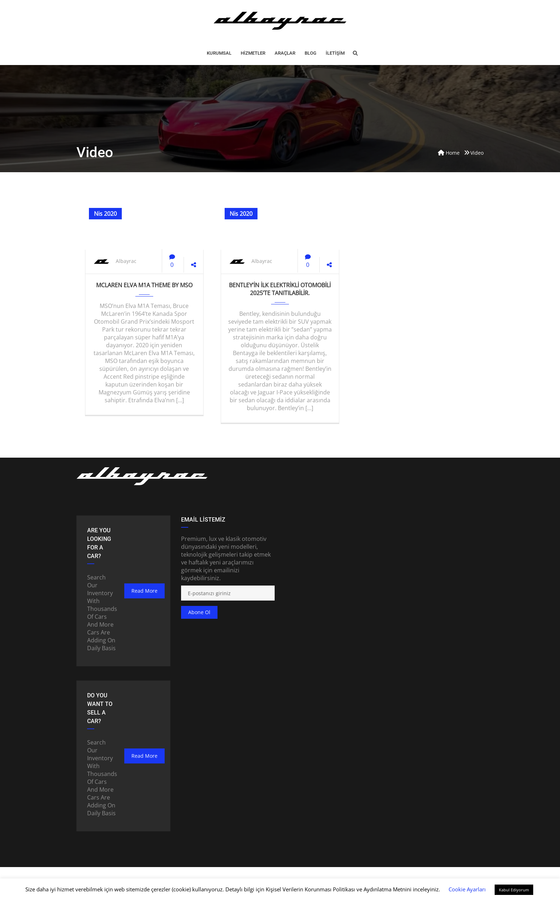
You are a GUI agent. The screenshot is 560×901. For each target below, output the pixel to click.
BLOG (310, 53)
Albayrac (126, 261)
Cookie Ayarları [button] (467, 889)
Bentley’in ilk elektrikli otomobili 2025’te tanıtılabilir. (280, 289)
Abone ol (199, 612)
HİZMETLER (253, 53)
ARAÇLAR (285, 53)
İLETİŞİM (335, 53)
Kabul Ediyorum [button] (514, 889)
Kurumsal (219, 53)
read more (144, 590)
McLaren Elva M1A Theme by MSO (144, 285)
